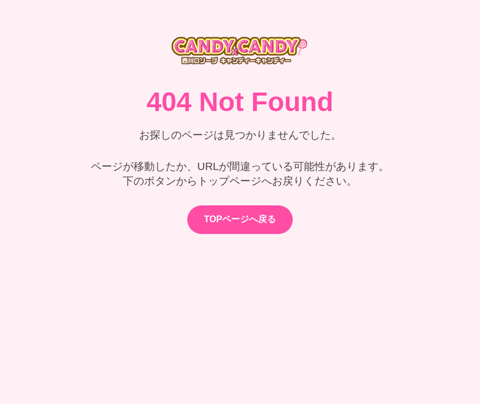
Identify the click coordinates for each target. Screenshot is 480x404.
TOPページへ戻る (240, 219)
